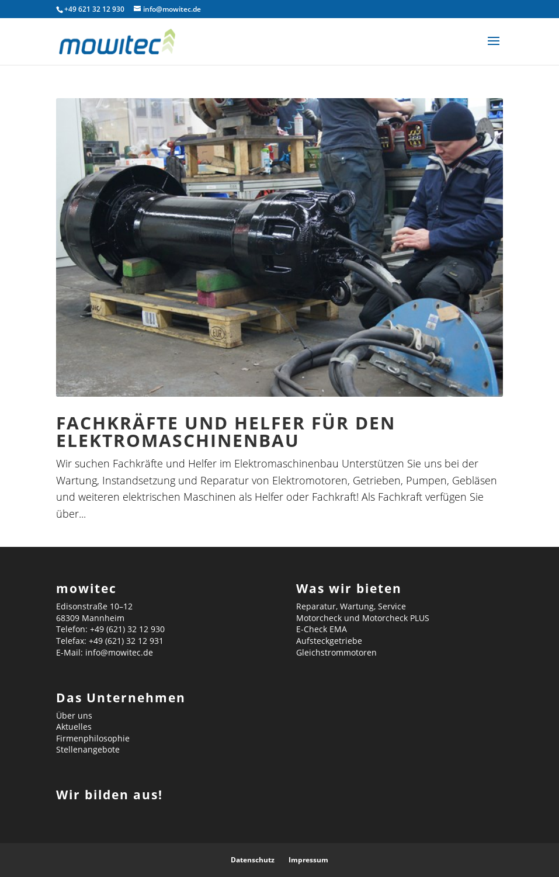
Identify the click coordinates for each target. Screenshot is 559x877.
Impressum (308, 860)
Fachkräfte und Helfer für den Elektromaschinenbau (225, 431)
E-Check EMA (321, 629)
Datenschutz (253, 860)
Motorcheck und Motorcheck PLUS (362, 617)
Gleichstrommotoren (336, 652)
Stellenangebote (88, 749)
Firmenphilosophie (93, 738)
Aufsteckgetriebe (329, 640)
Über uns (74, 715)
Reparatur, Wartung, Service (351, 606)
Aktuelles (74, 726)
